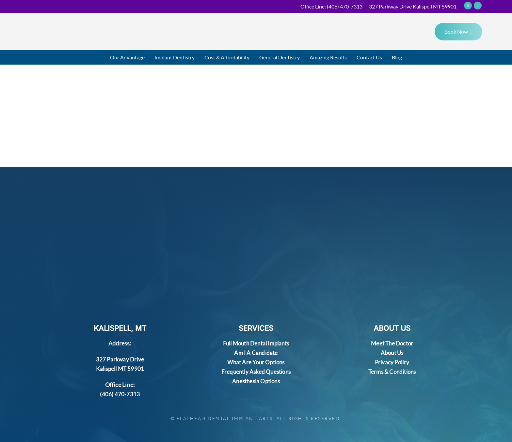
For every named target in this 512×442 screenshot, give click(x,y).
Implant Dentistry (174, 57)
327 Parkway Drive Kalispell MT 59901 (412, 6)
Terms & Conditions (392, 371)
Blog (397, 57)
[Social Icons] (468, 5)
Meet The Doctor (392, 343)
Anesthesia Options (256, 381)
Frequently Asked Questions (256, 371)
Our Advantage (127, 57)
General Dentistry (279, 57)
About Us (392, 352)
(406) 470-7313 (120, 394)
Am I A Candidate (256, 352)
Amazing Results (328, 57)
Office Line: (331, 6)
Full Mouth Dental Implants (256, 343)
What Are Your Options (256, 362)
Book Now (458, 31)
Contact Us (369, 57)
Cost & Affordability (226, 57)
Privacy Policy (392, 362)
